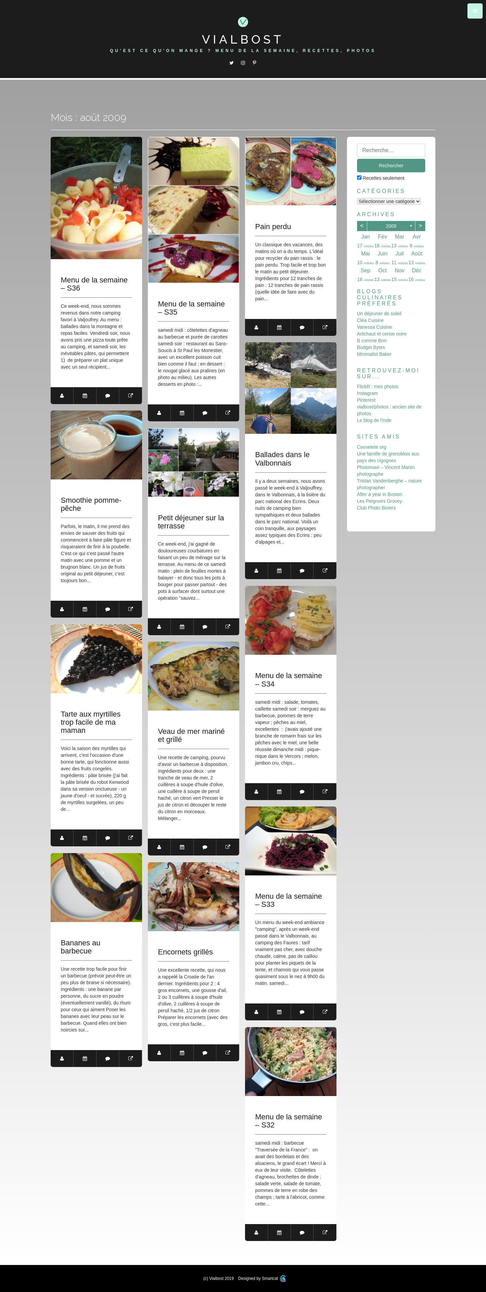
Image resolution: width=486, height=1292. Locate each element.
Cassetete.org (371, 447)
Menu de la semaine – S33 (288, 900)
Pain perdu (273, 227)
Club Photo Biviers (376, 508)
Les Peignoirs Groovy (379, 501)
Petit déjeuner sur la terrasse (191, 522)
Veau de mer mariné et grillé (191, 735)
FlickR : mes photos (378, 386)
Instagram (367, 393)
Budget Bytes (371, 347)
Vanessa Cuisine (374, 327)
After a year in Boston (380, 494)
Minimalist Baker (374, 354)
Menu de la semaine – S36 (94, 284)
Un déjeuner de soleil (379, 313)
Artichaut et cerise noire (382, 334)
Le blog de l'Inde (374, 420)
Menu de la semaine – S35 (191, 308)
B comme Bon (372, 340)
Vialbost (243, 39)
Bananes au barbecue (80, 947)
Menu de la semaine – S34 (288, 680)
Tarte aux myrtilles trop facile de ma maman (90, 722)
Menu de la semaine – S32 (288, 1121)
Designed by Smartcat (262, 1278)
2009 (391, 226)
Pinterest (366, 400)
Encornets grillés (185, 952)
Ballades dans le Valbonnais (282, 459)
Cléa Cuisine (370, 320)
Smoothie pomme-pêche (91, 504)
